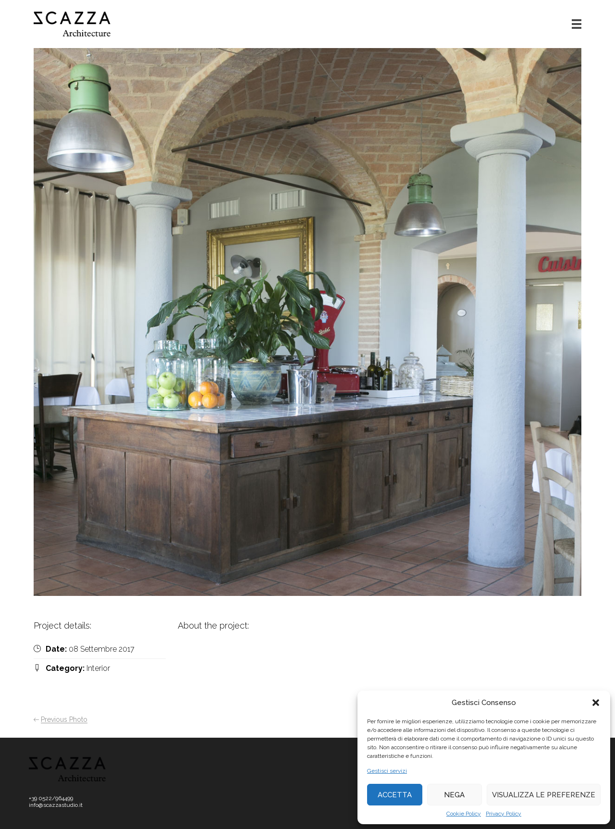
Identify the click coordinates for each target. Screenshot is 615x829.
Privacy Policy (503, 813)
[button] (596, 702)
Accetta (395, 795)
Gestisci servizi (387, 770)
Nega (454, 795)
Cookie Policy (463, 813)
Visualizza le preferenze (543, 795)
